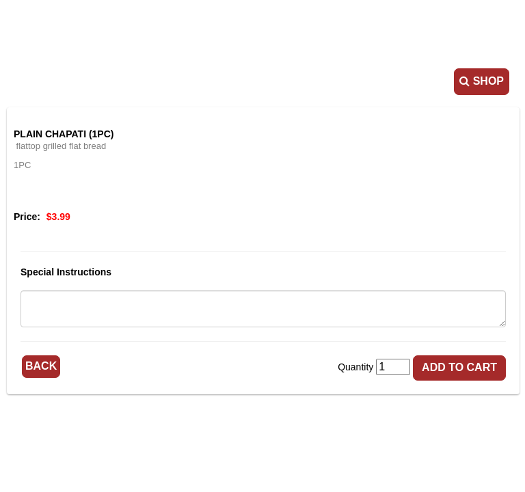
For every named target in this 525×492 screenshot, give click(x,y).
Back (41, 366)
